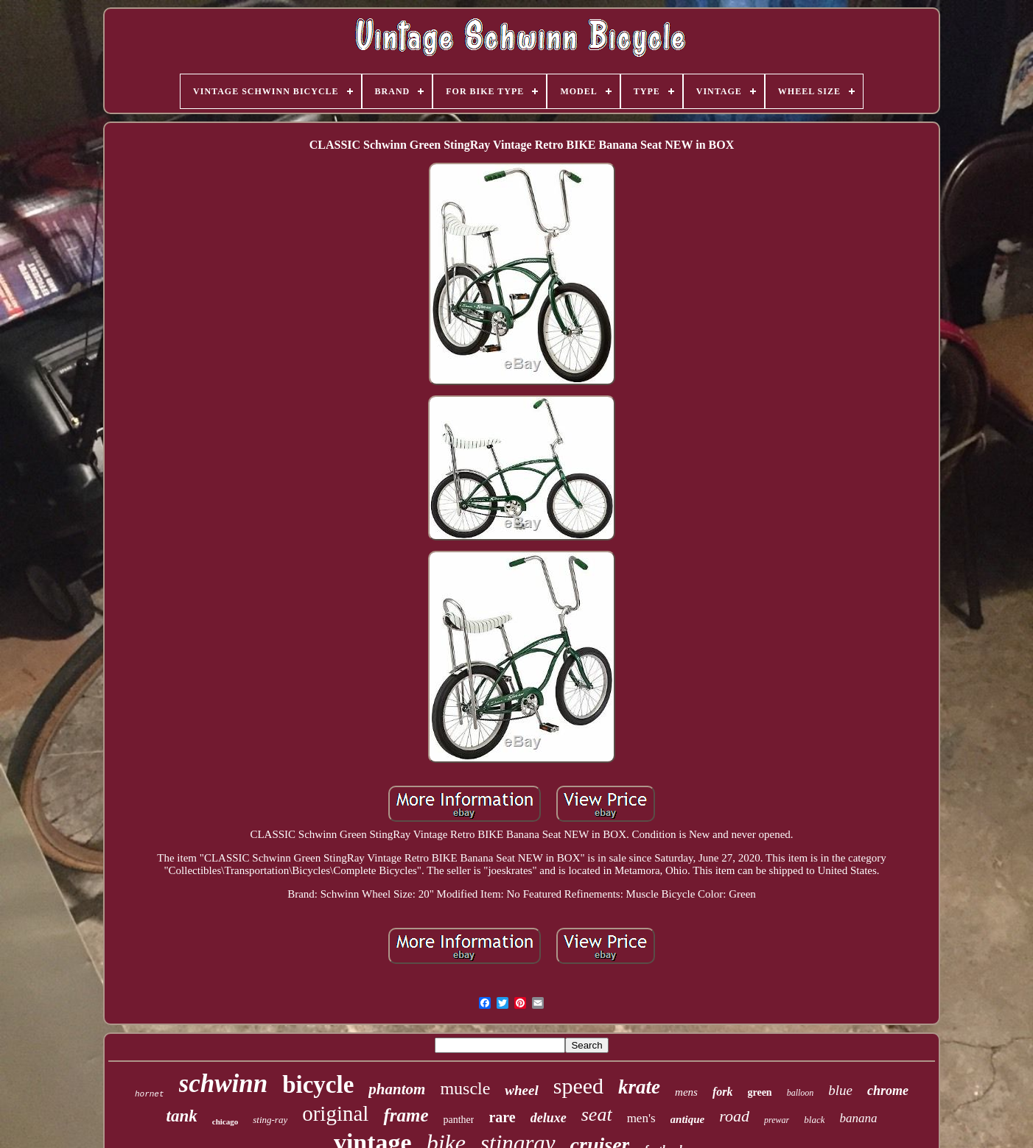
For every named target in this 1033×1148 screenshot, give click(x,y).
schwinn (223, 1083)
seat (596, 1114)
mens (686, 1092)
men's (641, 1118)
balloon (800, 1093)
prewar (776, 1120)
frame (405, 1115)
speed (578, 1086)
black (814, 1119)
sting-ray (270, 1119)
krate (639, 1087)
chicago (225, 1121)
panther (458, 1119)
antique (687, 1119)
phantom (396, 1089)
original (335, 1113)
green (759, 1092)
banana (858, 1118)
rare (502, 1117)
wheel (521, 1090)
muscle (465, 1088)
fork (722, 1091)
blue (840, 1090)
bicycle (318, 1084)
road (734, 1116)
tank (182, 1116)
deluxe (548, 1117)
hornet (149, 1094)
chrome (887, 1090)
